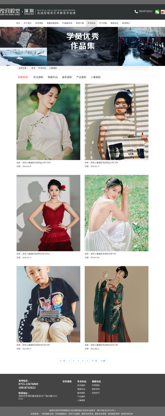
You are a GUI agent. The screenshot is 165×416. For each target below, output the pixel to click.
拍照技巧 (96, 393)
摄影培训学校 (87, 414)
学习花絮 (103, 23)
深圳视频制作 (61, 414)
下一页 (94, 361)
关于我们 (28, 23)
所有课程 (39, 23)
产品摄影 (81, 77)
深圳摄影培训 (48, 414)
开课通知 (96, 385)
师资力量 (80, 23)
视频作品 (53, 77)
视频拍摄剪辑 (53, 23)
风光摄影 (38, 77)
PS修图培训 (67, 23)
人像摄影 (53, 68)
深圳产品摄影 (74, 414)
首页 (18, 23)
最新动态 (114, 23)
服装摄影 (67, 77)
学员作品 (91, 23)
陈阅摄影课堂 (114, 414)
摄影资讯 (96, 389)
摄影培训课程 (101, 414)
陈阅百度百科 (127, 414)
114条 (103, 361)
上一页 (62, 361)
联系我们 (126, 23)
